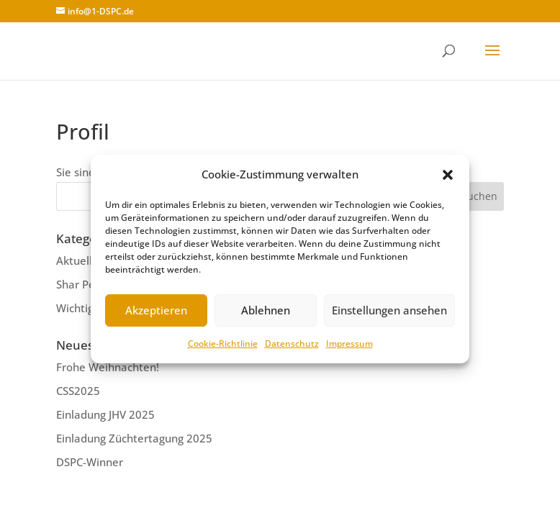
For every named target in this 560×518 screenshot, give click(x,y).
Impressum (349, 343)
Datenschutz (292, 343)
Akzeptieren (156, 310)
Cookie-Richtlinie (223, 343)
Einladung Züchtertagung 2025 (134, 438)
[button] (448, 175)
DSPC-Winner (89, 462)
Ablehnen (265, 310)
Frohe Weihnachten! (107, 367)
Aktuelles (80, 260)
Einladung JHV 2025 (105, 414)
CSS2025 (78, 390)
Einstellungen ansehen (389, 310)
